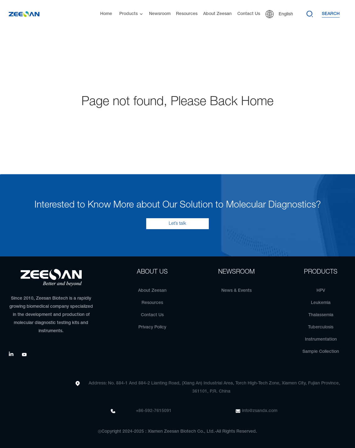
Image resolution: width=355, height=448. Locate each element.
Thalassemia (320, 315)
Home (106, 14)
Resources (187, 14)
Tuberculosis (320, 327)
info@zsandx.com (259, 411)
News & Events (236, 291)
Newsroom (160, 14)
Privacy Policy (152, 327)
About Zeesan (217, 14)
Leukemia (321, 303)
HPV (320, 291)
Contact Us (248, 14)
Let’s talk (177, 223)
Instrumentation (321, 339)
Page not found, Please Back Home (177, 102)
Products (131, 14)
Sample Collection (320, 352)
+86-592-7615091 (154, 411)
